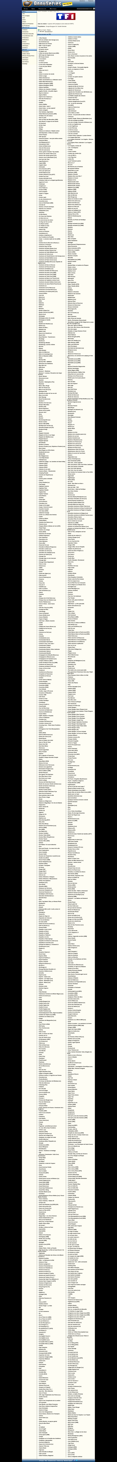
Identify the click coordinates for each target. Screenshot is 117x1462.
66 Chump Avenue (44, 57)
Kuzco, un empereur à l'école (76, 69)
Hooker (41, 1290)
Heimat (41, 1233)
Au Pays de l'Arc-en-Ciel (45, 222)
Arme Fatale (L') (43, 187)
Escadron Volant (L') (44, 952)
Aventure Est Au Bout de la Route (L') (49, 242)
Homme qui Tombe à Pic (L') (46, 1277)
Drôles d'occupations (45, 880)
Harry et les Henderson (45, 1219)
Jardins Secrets (43, 1396)
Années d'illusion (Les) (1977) (47, 174)
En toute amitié (43, 921)
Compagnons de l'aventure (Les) (48, 658)
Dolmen (41, 842)
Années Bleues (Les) (44, 172)
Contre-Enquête (43, 681)
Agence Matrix (43, 95)
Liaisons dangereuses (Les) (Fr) (76, 101)
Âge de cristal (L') (43, 93)
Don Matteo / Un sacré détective (47, 844)
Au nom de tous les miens (46, 220)
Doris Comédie (43, 852)
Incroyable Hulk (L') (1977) (46, 1341)
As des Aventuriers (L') (45, 199)
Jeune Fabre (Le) (43, 1417)
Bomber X (41, 401)
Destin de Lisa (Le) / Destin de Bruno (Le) (50, 784)
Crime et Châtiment (44, 717)
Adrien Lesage (43, 76)
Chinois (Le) (42, 566)
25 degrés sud (43, 51)
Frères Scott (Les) (44, 1120)
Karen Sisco (71, 50)
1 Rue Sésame (43, 38)
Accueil (26, 8)
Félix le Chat (42, 1031)
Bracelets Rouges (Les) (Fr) (46, 427)
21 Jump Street (43, 47)
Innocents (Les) (43, 1351)
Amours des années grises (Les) (48, 155)
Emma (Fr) (42, 914)
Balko (40, 301)
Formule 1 (41, 1098)
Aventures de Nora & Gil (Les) (47, 265)
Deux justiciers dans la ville (46, 795)
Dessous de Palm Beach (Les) (47, 782)
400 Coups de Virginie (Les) (46, 55)
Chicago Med (42, 560)
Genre (24, 19)
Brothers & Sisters (44, 444)
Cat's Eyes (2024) (43, 511)
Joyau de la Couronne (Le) (46, 1444)
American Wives (43, 140)
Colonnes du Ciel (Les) (45, 632)
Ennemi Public (43, 927)
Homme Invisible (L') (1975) (46, 1273)
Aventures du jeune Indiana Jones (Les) (49, 282)
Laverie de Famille (73, 84)
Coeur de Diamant (44, 613)
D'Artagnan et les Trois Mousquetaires (49, 729)
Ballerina (41, 303)
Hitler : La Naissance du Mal (46, 1260)
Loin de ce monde (73, 133)
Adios (40, 72)
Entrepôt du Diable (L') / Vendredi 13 (48, 944)
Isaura (40, 1376)
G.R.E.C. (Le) (42, 1129)
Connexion (90, 0)
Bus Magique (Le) (43, 456)
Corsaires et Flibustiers (45, 693)
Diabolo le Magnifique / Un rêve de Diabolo (50, 803)
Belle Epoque (42, 350)
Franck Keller (42, 1103)
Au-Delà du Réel (43, 227)
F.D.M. (40, 990)
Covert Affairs (42, 713)
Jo (39, 1425)
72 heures (41, 60)
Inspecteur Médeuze (44, 1359)
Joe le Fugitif (42, 1429)
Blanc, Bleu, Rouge (44, 385)
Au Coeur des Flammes (45, 216)
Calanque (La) (42, 459)
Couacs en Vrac (43, 698)
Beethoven (42, 340)
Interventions (42, 1364)
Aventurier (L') (43, 286)
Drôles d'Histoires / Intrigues (46, 877)
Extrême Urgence (43, 988)
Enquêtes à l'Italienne (45, 935)
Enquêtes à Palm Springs (46, 939)
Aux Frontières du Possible (46, 237)
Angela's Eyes (43, 165)
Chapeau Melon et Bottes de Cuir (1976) (49, 526)
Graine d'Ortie (43, 1176)
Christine (41, 569)
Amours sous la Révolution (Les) (48, 157)
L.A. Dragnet (71, 73)
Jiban (40, 1419)
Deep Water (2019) (44, 761)
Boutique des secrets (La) (46, 425)
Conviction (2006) (43, 685)
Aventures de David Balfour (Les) (48, 258)
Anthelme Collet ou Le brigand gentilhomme (51, 180)
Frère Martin (42, 1118)
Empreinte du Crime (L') (45, 918)
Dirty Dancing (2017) (44, 820)
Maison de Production (27, 23)
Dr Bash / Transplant (44, 865)
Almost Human (43, 134)
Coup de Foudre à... (44, 704)
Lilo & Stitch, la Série (73, 112)
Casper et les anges (44, 505)
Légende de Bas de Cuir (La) (75, 86)
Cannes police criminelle (45, 478)
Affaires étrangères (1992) (46, 83)
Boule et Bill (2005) (44, 423)
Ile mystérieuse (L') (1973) (46, 1328)
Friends (41, 1122)
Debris (40, 759)
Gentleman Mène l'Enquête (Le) (47, 1141)
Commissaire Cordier (44, 647)
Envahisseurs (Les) (44, 946)
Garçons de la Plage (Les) (46, 1135)
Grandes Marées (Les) (45, 1191)
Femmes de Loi (43, 1035)
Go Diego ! (42, 1161)
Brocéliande (42, 442)
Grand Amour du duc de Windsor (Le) (49, 1178)
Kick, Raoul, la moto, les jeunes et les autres (80, 56)
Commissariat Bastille (45, 653)
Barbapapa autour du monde (46, 318)
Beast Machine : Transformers (47, 337)
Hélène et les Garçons (45, 1235)
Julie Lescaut (42, 1453)
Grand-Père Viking (44, 1190)
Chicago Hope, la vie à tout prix (47, 558)
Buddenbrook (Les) (44, 452)
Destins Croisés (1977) (45, 789)
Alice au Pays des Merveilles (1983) (48, 119)
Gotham (41, 1174)
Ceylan (41, 516)
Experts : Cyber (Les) (44, 976)
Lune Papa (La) (72, 157)
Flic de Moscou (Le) (44, 1066)
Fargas (41, 1018)
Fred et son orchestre (45, 1112)
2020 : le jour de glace (45, 45)
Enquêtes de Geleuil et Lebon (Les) (48, 940)
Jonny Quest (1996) (44, 1434)
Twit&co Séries (26, 53)
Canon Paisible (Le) (44, 482)
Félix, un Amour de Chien (46, 1033)
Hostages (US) (43, 1294)
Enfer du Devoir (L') (44, 925)
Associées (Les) (43, 201)
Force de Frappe (43, 1090)
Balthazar (41, 304)
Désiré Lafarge (43, 780)
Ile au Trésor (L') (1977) (45, 1319)
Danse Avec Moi (43, 744)
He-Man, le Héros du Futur (46, 1227)
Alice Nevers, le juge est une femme (48, 121)
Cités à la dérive (43, 588)
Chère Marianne (43, 541)
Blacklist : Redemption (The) (46, 382)
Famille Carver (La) (44, 1003)
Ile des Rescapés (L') (44, 1322)
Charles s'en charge (44, 530)
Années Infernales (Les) (45, 178)
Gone (40, 1165)
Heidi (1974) (42, 1229)
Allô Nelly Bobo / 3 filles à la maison (48, 132)
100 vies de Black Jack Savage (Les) (49, 40)
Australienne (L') (43, 233)
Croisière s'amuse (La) (45, 723)
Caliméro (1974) (43, 465)
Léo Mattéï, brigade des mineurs (76, 95)
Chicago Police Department (46, 562)
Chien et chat (42, 564)
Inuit (40, 1368)
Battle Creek (42, 331)
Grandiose (42, 1193)
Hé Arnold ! (42, 1225)
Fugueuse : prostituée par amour (48, 1126)
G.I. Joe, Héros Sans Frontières (47, 1128)
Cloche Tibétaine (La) (44, 602)
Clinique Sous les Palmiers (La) (47, 600)
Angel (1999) (42, 163)
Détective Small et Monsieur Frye (48, 791)
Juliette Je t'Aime (72, 39)
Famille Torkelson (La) (45, 1011)
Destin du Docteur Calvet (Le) (47, 786)
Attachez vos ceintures (45, 208)
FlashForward (42, 1060)
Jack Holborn (42, 1383)
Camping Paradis (43, 473)
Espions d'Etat (43, 956)
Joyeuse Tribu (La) (44, 1446)
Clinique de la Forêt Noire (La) (47, 598)
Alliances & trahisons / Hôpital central (49, 131)
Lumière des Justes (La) (74, 153)
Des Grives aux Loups (45, 778)
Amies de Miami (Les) (45, 146)
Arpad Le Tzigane (43, 193)
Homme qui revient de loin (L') (47, 1275)
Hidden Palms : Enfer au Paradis (48, 1248)
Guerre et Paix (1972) (44, 1210)
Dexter (40, 799)
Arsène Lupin (42, 197)
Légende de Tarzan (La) (74, 90)
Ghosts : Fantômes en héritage (47, 1150)
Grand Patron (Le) (44, 1186)
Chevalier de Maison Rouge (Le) (47, 547)
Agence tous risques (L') (45, 96)
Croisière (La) (42, 719)
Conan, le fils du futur (45, 668)
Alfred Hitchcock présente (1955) (48, 114)
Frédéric (41, 1114)
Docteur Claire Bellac (44, 835)
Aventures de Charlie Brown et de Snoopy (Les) (52, 256)
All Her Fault (42, 125)
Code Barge (42, 611)
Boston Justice (43, 421)
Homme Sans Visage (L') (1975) (47, 1281)
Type (23, 17)
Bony (40, 414)
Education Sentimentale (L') (46, 895)
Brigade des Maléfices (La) (46, 437)
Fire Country (42, 1049)
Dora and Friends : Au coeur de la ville (49, 848)
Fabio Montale (43, 992)
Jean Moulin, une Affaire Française (48, 1404)
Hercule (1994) (43, 1240)
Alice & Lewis (42, 117)
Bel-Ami (41, 346)
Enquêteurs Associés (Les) (46, 942)
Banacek (41, 308)
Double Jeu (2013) (44, 858)
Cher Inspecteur (43, 537)
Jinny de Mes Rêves (44, 1423)
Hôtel (40, 1296)
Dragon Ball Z (42, 871)
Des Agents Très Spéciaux (46, 774)
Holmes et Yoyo (43, 1262)
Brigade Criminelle (44, 433)
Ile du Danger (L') (43, 1324)
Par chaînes (50, 11)
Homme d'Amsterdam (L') (46, 1266)
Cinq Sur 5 (42, 585)
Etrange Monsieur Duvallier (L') (47, 969)
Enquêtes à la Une (44, 937)
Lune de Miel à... (72, 155)
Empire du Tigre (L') (44, 916)
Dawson (41, 753)
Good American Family (45, 1167)
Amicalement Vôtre (44, 144)
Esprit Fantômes (43, 959)
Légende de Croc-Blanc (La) (75, 88)
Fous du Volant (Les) (44, 1102)
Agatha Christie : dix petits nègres (48, 91)
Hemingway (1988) (44, 1236)
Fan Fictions (25, 61)
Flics (40, 1067)
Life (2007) (71, 105)
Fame (40, 999)
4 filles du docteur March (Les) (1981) (49, 53)
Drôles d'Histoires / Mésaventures (48, 878)
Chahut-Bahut (42, 520)
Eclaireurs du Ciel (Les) (45, 888)
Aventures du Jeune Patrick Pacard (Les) (50, 284)
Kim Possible (71, 57)
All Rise (41, 127)
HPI (40, 1300)
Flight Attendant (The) (45, 1071)
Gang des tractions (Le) (45, 1133)
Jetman (41, 1415)
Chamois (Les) (43, 524)
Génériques (25, 45)
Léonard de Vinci (72, 97)
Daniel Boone (42, 738)
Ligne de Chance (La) (73, 107)
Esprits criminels (43, 961)
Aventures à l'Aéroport (45, 244)
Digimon (41, 812)
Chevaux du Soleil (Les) (45, 554)
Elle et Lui (41, 905)
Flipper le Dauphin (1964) (46, 1073)
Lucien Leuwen (72, 151)
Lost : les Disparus (73, 147)
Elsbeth (41, 907)
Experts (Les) (42, 975)
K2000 (69, 48)
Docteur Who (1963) (44, 840)
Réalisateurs (25, 39)
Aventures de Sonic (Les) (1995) (47, 274)
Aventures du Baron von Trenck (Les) (49, 278)
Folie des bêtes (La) (44, 1083)
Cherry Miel (42, 543)
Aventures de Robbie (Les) (46, 268)
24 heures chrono (43, 49)
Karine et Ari (71, 52)
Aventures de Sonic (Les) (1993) (47, 272)
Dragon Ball (42, 869)
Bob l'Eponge (42, 397)
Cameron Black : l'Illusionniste (47, 471)
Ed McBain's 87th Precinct (46, 894)
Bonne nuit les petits (44, 410)
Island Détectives (43, 1377)
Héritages (41, 1242)
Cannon (41, 480)
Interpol (41, 1362)
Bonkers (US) (42, 406)
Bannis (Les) (42, 314)
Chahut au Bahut (43, 518)
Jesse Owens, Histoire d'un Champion (49, 1414)
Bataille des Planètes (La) (46, 323)
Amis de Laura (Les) (44, 150)
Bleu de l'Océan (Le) (44, 387)
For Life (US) (42, 1088)
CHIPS (40, 567)
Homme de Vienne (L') (45, 1271)
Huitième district (43, 1304)
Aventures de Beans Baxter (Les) (48, 248)
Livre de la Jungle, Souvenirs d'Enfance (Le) (80, 122)
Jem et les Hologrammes (45, 1412)
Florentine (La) (43, 1077)
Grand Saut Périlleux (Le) (46, 1188)
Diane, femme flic (43, 806)
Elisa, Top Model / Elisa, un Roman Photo (50, 901)
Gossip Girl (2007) (44, 1173)
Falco (40, 997)
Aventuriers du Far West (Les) (47, 287)
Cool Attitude (42, 689)
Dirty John (42, 822)
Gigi (40, 1152)
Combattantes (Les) (44, 638)
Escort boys (42, 954)
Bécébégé (41, 339)
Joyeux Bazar (42, 1448)
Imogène (41, 1334)
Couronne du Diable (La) (45, 710)
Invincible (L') (42, 1370)
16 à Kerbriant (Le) (44, 41)
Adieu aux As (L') (43, 70)
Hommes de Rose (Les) (45, 1285)
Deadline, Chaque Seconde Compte (48, 757)
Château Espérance (44, 535)
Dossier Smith (43, 854)
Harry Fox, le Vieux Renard (46, 1221)
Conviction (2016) (43, 687)
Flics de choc (42, 1069)
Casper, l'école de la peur (46, 507)
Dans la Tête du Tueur (45, 742)
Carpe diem (42, 499)
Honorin (41, 1288)
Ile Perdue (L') (42, 1330)
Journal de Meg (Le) (44, 1442)
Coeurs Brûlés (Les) (44, 615)
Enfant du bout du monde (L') (47, 923)
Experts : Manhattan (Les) (46, 980)
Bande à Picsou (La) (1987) (46, 312)
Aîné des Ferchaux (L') (45, 98)
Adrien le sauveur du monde (46, 74)
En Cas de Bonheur (44, 920)
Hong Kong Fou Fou (44, 1286)
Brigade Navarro (43, 439)
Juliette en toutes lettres (74, 37)
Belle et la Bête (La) (44, 352)
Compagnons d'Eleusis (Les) (47, 657)
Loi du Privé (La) (72, 128)
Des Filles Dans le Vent (45, 776)
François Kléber (43, 1105)
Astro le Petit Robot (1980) (46, 203)
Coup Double (42, 706)
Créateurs (24, 29)
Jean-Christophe (43, 1408)
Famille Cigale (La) (44, 1005)
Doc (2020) (42, 829)
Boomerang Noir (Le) (44, 420)
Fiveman (41, 1052)
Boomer (41, 418)
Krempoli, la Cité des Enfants (76, 63)
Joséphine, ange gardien (45, 1440)
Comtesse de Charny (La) (46, 664)
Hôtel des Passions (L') (45, 1298)
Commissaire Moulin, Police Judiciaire (49, 649)
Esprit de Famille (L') (44, 957)
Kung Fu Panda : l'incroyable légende (78, 67)
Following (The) (43, 1085)
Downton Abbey (43, 863)
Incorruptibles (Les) (44, 1340)
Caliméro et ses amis (44, 469)
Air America (42, 100)
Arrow (40, 195)
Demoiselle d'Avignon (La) (46, 768)
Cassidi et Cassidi (44, 509)
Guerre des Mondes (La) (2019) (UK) (48, 1204)
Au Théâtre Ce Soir (44, 225)
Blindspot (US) (43, 391)
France (55, 11)
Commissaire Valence (45, 651)
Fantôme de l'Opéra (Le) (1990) (47, 1014)
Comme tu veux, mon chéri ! (46, 643)
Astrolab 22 (42, 205)
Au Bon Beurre (43, 214)
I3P (40, 1307)
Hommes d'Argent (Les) (45, 1283)
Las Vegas (71, 78)
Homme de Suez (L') (44, 1269)
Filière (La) (42, 1043)
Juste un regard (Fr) (73, 44)
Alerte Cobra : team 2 (44, 106)
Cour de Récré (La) (44, 708)
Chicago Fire (42, 556)
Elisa (40, 899)
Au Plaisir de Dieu (44, 224)
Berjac (40, 358)
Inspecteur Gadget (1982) (46, 1357)
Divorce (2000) (43, 827)
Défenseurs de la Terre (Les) (46, 765)
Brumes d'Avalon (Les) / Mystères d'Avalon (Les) (52, 446)
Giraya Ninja (42, 1157)
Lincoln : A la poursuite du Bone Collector (79, 114)
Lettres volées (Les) (73, 99)
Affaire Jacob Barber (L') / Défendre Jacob (50, 79)
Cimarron (41, 579)
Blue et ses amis (43, 395)
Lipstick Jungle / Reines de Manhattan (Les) (80, 118)
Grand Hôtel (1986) (44, 1182)
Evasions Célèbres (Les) (45, 971)
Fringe (40, 1124)
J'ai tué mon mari (43, 1379)
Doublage (24, 63)
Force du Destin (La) (44, 1092)
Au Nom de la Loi (43, 218)
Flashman (41, 1062)
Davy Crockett (43, 751)
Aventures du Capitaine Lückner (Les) (49, 280)
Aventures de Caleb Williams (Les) (48, 252)
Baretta (41, 322)
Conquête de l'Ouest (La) (45, 674)
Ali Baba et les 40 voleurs (46, 115)
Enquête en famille (44, 933)
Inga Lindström (43, 1347)
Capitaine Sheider (44, 490)
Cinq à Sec (42, 583)
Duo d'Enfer (42, 884)
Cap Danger (42, 484)
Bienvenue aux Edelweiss (46, 363)
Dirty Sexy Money (43, 823)
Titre (23, 13)
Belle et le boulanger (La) (46, 354)
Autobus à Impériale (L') (45, 235)
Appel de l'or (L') (43, 182)
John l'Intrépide (43, 1432)
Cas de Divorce (43, 501)
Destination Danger (44, 787)
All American (42, 123)
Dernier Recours (43, 772)
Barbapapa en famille (44, 320)
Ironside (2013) (43, 1374)
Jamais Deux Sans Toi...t (45, 1389)
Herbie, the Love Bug (44, 1238)
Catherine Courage (44, 512)
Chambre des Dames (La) (46, 522)
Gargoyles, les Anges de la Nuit (47, 1137)
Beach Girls (42, 335)
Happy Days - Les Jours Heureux (48, 1216)
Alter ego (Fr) (42, 136)
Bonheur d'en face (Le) (45, 402)
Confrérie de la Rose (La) (45, 672)
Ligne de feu (71, 109)
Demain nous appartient (45, 767)
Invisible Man (42, 1372)
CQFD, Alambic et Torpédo (46, 715)
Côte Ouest (42, 696)
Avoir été (41, 295)
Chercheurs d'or (43, 539)
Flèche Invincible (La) (45, 1064)
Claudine (41, 594)
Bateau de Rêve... (43, 327)
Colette (41, 624)
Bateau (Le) (42, 325)
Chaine (24, 21)
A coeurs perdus (43, 62)
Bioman (41, 369)
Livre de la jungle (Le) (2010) (75, 120)
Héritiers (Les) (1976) (44, 1244)
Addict (40, 68)
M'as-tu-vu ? (71, 163)
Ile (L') (40, 1315)
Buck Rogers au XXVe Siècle (46, 450)
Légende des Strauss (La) (75, 94)
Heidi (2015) (42, 1231)
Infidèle (41, 1345)
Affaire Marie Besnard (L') (46, 81)
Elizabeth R (42, 903)
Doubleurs (25, 47)
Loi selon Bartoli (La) (73, 131)
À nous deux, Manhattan (45, 64)
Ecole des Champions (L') (46, 890)
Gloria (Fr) (41, 1159)
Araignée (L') (42, 186)
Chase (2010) (42, 531)
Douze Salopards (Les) (45, 861)
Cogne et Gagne (43, 619)
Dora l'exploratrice (44, 850)
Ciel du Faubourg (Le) (45, 577)
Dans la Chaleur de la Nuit (46, 740)
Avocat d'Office (43, 293)
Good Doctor (42, 1169)
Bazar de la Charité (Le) (45, 333)
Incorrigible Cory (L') (44, 1336)
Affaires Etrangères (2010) (46, 85)
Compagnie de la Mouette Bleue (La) (49, 655)
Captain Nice (42, 492)
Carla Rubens (42, 495)
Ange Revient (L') (43, 161)
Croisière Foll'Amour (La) (46, 721)
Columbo (41, 636)
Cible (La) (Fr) (42, 575)
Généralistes (25, 51)
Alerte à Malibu (43, 104)
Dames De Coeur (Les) (45, 736)
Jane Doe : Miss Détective (46, 1391)
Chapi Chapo (42, 528)
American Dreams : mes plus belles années (50, 138)
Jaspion (41, 1398)
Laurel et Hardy (72, 82)
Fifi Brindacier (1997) (44, 1039)
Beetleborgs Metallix (44, 342)
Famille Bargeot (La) (44, 1001)
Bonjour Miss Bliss (44, 404)
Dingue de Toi (42, 814)
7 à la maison (42, 59)
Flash (40, 1054)
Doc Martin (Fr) (43, 831)
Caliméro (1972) (43, 463)
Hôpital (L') (42, 1292)
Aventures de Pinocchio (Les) (47, 267)
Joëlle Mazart (42, 1431)
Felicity (41, 1030)
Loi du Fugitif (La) (73, 126)
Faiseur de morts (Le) (45, 995)
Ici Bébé (41, 1309)
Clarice (41, 592)
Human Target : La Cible (45, 1305)
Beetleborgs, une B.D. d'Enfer (47, 344)
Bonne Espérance (44, 408)
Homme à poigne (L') (44, 1264)
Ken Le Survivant (72, 54)
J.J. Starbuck (42, 1381)
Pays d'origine (26, 15)
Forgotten (41, 1096)
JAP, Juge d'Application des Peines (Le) (49, 1395)
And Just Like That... (44, 159)
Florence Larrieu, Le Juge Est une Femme (50, 1075)
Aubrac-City (42, 229)
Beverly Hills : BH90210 (45, 361)
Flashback (42, 1058)
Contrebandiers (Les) (44, 683)
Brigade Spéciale (43, 440)
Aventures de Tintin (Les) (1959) (47, 276)
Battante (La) (42, 329)
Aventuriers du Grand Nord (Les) (48, 289)
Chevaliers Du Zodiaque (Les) (47, 552)
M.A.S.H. (70, 164)
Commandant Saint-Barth (46, 641)
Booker (41, 416)
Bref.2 (40, 431)
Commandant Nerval (44, 640)
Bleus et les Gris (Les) (45, 389)
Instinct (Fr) (42, 1360)
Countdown (42, 702)
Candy (40, 476)
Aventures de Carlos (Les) (46, 254)
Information (25, 57)
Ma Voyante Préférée (73, 168)
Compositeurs (26, 43)
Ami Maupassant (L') (44, 142)
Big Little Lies (42, 365)
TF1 (58, 11)
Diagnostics (42, 804)
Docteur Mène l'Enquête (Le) (46, 837)
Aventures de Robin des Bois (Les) (48, 270)
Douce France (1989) (44, 859)
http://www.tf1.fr (48, 31)
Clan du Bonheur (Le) (45, 590)
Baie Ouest (42, 299)
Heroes (41, 1246)
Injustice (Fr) (42, 1349)
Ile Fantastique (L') (44, 1326)
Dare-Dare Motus (43, 746)
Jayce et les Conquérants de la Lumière (49, 1400)
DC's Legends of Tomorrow (46, 755)
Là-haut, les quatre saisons (75, 76)
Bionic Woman (43, 376)
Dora (40, 846)
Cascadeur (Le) (43, 503)
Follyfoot (41, 1086)
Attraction (41, 212)
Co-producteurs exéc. (27, 35)
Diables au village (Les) (45, 801)
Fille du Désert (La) (44, 1045)
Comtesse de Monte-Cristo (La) (47, 666)
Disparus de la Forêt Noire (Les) (47, 825)
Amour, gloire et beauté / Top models (49, 151)
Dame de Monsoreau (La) (46, 734)
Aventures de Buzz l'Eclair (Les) (47, 250)
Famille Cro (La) (43, 1007)
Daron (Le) (42, 748)
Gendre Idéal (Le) (43, 1139)
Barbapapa (42, 316)
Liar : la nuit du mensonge (75, 103)
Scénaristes (25, 31)
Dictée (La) (42, 810)
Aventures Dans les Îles (45, 246)
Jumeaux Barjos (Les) (74, 40)
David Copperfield (44, 749)
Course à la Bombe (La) (45, 712)
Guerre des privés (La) (45, 1206)
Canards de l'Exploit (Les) (46, 475)
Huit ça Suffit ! (43, 1302)
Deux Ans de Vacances (45, 793)
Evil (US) (41, 973)
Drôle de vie (42, 875)
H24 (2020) (42, 1214)
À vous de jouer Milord (45, 66)
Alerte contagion (43, 110)
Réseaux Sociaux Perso (28, 55)
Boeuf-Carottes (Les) (44, 399)
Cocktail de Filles (43, 609)
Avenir (40, 241)
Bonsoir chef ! (43, 412)
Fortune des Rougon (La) (46, 1100)
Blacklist (41, 380)
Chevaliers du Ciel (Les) (45, 550)
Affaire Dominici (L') (44, 77)
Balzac (41, 306)
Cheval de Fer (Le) (44, 545)
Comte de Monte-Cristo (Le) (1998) (48, 662)
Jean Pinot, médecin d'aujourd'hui (48, 1406)
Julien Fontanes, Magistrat (46, 1455)
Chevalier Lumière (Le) (45, 548)
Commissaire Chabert (45, 645)
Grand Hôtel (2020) (44, 1184)
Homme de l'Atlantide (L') (46, 1268)
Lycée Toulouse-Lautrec (74, 161)
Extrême (41, 984)
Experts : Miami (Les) (44, 982)
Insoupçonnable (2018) (45, 1353)
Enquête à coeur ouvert (45, 929)
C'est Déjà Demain (44, 457)
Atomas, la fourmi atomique (46, 206)
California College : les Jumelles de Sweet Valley (52, 461)
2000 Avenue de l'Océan (45, 43)
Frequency (42, 1116)
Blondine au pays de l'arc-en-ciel (48, 393)
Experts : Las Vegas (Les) (46, 978)
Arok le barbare (43, 191)
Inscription (82, 0)
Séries (33, 8)
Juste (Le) (70, 42)
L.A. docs (70, 71)
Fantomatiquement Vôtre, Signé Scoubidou (50, 1012)
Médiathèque (53, 8)
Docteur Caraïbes (43, 833)
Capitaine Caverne (44, 486)
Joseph (41, 1436)
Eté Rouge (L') (43, 967)
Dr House (41, 867)
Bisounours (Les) (43, 378)
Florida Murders (43, 1079)
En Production (26, 25)
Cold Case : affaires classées (47, 621)
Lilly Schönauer (72, 111)
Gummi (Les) (42, 1212)
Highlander (42, 1253)
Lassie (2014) (71, 80)
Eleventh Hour (43, 897)
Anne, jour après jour (44, 170)
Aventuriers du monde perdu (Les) (48, 291)
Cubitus (41, 727)
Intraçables (42, 1366)
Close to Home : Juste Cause (47, 603)
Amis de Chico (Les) (44, 148)
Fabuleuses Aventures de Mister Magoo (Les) (51, 994)
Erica (40, 950)
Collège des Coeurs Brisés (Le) (47, 626)
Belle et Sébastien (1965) (45, 356)
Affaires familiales (44, 87)
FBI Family (42, 1026)
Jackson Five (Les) (44, 1385)
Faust (40, 1022)
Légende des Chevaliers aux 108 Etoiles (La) (80, 92)
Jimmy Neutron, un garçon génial (48, 1421)
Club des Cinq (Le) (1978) (46, 607)
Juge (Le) (41, 1450)
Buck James (42, 448)
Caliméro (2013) (43, 467)
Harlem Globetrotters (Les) (46, 1217)
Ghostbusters (42, 1148)
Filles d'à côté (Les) (44, 1047)
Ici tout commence (44, 1311)
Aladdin (41, 102)
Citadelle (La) (42, 586)
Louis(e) (70, 149)
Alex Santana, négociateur (46, 112)
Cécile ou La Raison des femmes (48, 514)
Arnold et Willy (43, 189)
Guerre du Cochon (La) (45, 1208)
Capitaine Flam (43, 488)
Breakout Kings (43, 429)
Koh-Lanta (71, 61)
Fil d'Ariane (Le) (43, 1041)
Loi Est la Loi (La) (72, 130)
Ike (40, 1313)
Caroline (41, 497)
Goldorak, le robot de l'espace (47, 1163)
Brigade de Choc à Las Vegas (47, 435)
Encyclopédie (44, 11)
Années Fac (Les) (43, 176)
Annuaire (24, 49)
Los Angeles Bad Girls (74, 137)
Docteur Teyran (43, 839)
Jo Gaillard (42, 1427)
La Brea (70, 75)
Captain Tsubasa (43, 494)
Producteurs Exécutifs (28, 33)
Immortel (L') (42, 1332)
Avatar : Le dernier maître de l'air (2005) (49, 239)
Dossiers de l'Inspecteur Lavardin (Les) (49, 856)
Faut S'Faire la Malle (44, 1024)
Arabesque (42, 184)
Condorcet (42, 670)
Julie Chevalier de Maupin (46, 1451)
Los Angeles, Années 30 (74, 145)
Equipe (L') (42, 948)
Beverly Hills (42, 359)
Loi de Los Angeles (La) (74, 124)
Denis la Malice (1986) (45, 770)
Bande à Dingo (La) (44, 310)
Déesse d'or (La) (43, 763)
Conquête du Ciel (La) (45, 676)
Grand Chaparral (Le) (44, 1180)
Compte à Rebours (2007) (46, 660)
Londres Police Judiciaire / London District (79, 135)
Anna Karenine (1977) (45, 169)
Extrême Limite (43, 986)
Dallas (40, 731)
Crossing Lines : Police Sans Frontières (49, 725)
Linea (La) (70, 116)
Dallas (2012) (42, 732)
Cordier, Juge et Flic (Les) (46, 691)
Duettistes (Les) (43, 882)
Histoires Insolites (44, 1258)
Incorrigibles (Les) (44, 1338)
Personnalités (42, 8)
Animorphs (42, 167)
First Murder (42, 1050)
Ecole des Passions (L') (45, 892)
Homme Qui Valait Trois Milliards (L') (49, 1279)
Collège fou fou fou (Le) (45, 628)
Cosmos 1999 (42, 694)
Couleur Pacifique (44, 700)
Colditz (41, 622)
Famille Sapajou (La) (44, 1009)
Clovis (40, 605)
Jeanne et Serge (43, 1410)
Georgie (41, 1143)
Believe (41, 348)
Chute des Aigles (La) (45, 573)
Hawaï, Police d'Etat (44, 1223)
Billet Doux (42, 367)
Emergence (42, 912)
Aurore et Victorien (44, 231)
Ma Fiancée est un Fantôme (75, 166)
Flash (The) (42, 1056)
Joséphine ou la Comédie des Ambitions (50, 1438)
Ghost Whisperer (43, 1147)
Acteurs (24, 41)
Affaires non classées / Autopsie (47, 89)
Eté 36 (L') (41, 965)
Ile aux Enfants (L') (44, 1321)
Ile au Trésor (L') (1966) (45, 1317)
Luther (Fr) (71, 159)
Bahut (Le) (42, 297)
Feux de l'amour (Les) (45, 1037)
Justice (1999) (71, 46)
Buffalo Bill (42, 454)
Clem (40, 596)
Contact (41, 677)
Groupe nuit (42, 1202)
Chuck (40, 571)
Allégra (41, 129)
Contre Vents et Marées (45, 679)
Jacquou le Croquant (44, 1387)
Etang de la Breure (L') (45, 963)
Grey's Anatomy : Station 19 (46, 1200)
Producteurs (25, 37)
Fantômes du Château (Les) (46, 1016)
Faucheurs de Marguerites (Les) (47, 1020)
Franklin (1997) (43, 1111)
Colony (41, 634)
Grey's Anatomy (43, 1198)
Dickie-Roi (42, 808)
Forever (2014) (43, 1094)
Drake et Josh (42, 873)
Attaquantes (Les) (44, 210)
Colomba (41, 630)
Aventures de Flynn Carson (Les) (48, 260)
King (69, 59)
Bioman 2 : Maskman (44, 371)
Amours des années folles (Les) (47, 153)
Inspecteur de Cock (44, 1355)
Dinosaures (42, 816)
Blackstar (41, 384)
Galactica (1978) (43, 1131)
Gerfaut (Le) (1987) (44, 1145)
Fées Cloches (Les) (44, 1028)
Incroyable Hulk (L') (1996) (46, 1343)
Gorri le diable (43, 1171)
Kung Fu (70, 65)
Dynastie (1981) (43, 886)
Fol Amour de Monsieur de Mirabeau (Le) (50, 1081)
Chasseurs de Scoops (45, 533)
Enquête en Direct (44, 931)
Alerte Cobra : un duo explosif (47, 108)
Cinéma (41, 581)
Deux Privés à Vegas (44, 797)
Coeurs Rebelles (43, 617)
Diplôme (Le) (42, 818)
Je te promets (42, 1402)
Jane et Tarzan (43, 1393)
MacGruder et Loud (73, 170)
